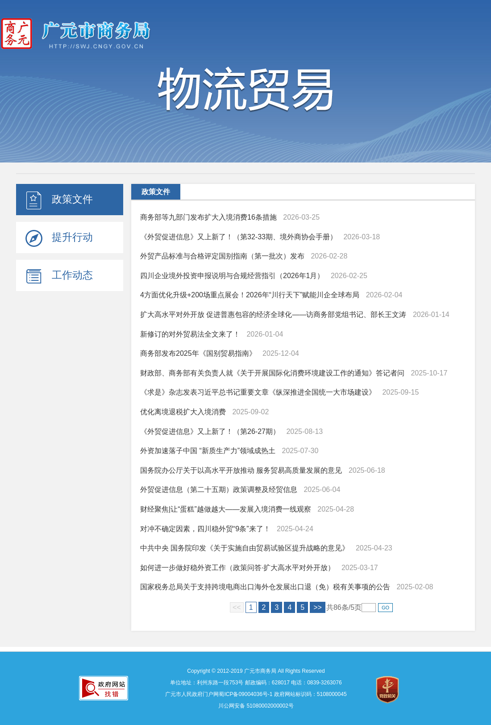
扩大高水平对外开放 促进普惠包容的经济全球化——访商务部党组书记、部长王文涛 (273, 314)
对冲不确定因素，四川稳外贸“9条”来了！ (205, 529)
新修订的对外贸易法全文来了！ (190, 334)
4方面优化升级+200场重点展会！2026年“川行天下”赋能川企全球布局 (249, 295)
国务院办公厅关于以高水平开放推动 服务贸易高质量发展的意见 (241, 470)
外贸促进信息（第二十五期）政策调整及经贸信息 (218, 489)
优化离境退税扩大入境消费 (183, 412)
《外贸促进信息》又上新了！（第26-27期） (210, 431)
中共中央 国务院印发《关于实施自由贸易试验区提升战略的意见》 (244, 548)
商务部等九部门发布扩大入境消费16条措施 (208, 217)
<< (237, 607)
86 (337, 607)
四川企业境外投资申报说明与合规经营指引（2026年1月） (232, 275)
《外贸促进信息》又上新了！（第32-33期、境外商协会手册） (238, 237)
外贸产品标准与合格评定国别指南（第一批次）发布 (222, 256)
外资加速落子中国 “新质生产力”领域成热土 (207, 450)
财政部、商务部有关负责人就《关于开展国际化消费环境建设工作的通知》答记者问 (272, 373)
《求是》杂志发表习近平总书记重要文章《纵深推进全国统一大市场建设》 (258, 392)
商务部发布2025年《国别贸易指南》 (198, 353)
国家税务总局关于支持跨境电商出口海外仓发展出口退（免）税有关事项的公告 (265, 587)
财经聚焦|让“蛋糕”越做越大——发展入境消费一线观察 (225, 509)
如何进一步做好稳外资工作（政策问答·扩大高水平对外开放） (237, 567)
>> (317, 607)
